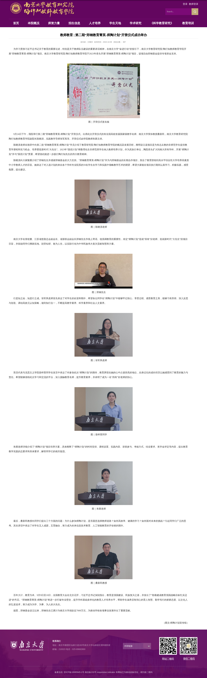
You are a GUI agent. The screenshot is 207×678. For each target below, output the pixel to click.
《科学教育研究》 (161, 23)
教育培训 (188, 23)
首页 (16, 23)
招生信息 (74, 23)
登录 (185, 4)
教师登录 (193, 4)
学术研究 (135, 23)
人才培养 (95, 23)
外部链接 (128, 646)
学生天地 (115, 23)
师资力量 (54, 23)
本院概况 (33, 23)
